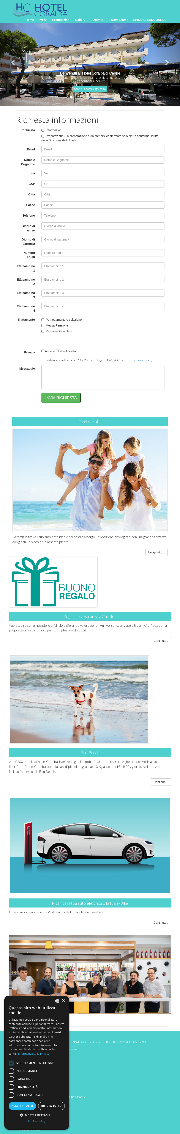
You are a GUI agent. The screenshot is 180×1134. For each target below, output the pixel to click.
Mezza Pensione (54, 325)
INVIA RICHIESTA (61, 398)
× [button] (63, 1000)
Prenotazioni (61, 20)
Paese (30, 205)
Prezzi (43, 20)
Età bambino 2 (26, 282)
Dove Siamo (119, 20)
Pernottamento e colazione (61, 319)
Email (31, 149)
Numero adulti (29, 255)
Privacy (29, 352)
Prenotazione (52, 136)
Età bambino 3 (26, 295)
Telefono (29, 215)
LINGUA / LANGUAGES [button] (151, 20)
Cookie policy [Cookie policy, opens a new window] (36, 1121)
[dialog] (36, 1063)
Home (29, 20)
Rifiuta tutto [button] (51, 1106)
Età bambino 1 (26, 268)
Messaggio (27, 368)
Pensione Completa (56, 331)
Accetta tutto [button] (22, 1106)
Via (32, 173)
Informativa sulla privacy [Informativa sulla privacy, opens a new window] (33, 1054)
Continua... (160, 640)
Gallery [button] (81, 20)
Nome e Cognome (28, 162)
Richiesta (28, 130)
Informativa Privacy (138, 360)
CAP (31, 184)
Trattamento (26, 319)
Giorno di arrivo (28, 228)
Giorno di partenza (28, 241)
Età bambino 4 (26, 308)
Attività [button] (99, 20)
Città (31, 194)
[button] (37, 1115)
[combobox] (57, 1001)
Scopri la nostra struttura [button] (90, 89)
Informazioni (51, 130)
